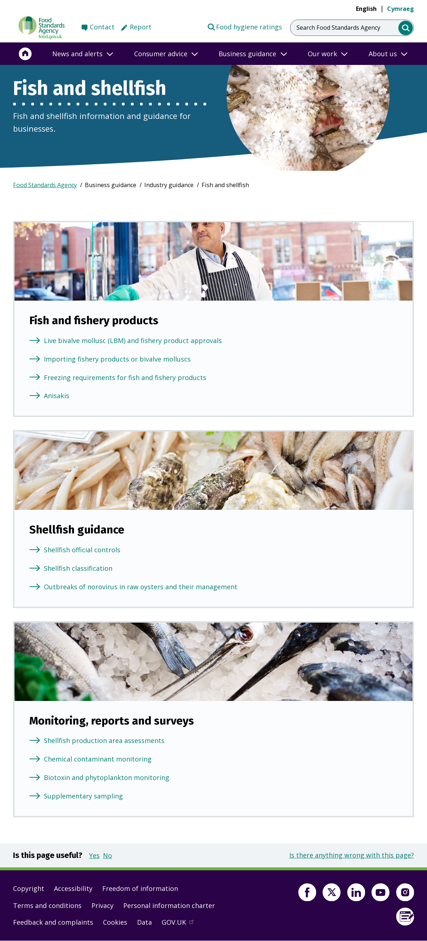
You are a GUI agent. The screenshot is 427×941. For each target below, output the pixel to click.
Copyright (28, 888)
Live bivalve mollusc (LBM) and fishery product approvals (133, 340)
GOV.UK (181, 924)
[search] (405, 28)
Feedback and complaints (53, 922)
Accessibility (73, 888)
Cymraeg (400, 9)
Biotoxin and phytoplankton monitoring (106, 777)
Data (144, 922)
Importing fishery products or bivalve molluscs (117, 359)
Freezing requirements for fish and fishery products (125, 377)
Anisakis (56, 395)
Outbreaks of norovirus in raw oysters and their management (140, 586)
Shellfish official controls (82, 549)
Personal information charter (169, 905)
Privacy (102, 905)
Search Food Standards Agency (338, 28)
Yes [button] (94, 855)
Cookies (115, 922)
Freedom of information (140, 888)
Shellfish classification (78, 568)
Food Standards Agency (45, 185)
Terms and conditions (47, 905)
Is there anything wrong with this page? (351, 855)
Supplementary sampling (83, 796)
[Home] (25, 53)
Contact (102, 26)
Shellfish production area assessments (104, 740)
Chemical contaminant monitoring (98, 759)
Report (141, 26)
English (366, 9)
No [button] (107, 855)
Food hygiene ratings (244, 26)
